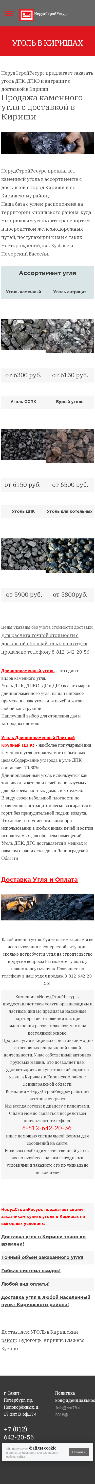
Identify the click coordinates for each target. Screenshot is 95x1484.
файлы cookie (42, 1448)
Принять (78, 1452)
